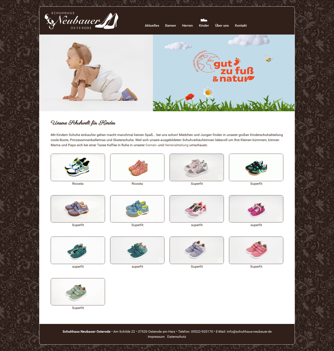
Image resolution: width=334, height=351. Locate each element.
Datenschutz (176, 337)
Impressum (156, 337)
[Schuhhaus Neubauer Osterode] (81, 20)
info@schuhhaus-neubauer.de (249, 331)
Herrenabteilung (177, 145)
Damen (150, 145)
